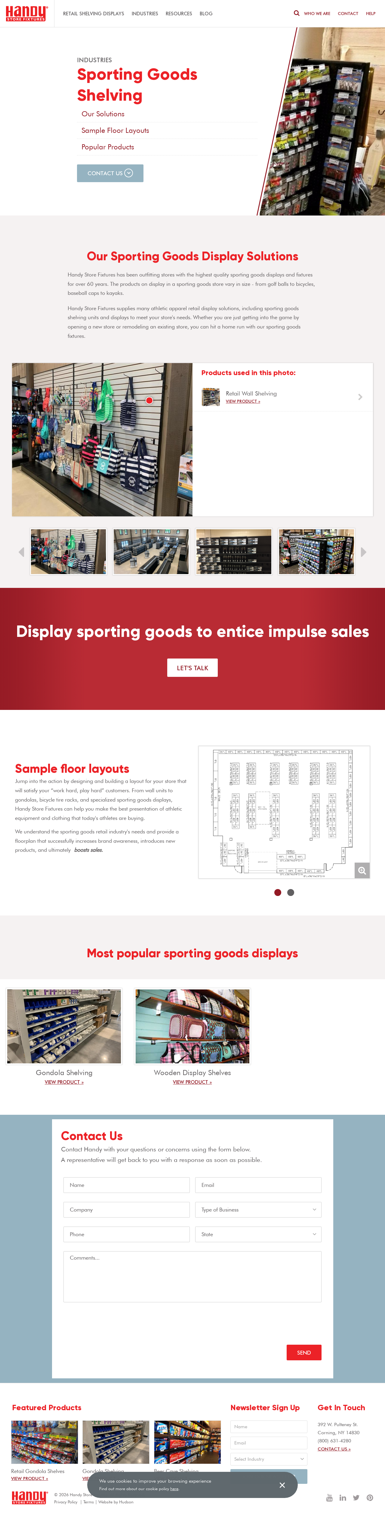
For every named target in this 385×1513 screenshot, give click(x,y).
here (174, 1488)
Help (371, 13)
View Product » (243, 401)
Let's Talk (192, 668)
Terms (88, 1501)
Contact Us (110, 173)
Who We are (317, 13)
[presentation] (109, 1324)
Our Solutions (103, 113)
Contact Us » (334, 1449)
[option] (282, 396)
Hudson (126, 1501)
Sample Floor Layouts (115, 130)
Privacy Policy (65, 1501)
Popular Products (108, 146)
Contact (348, 13)
